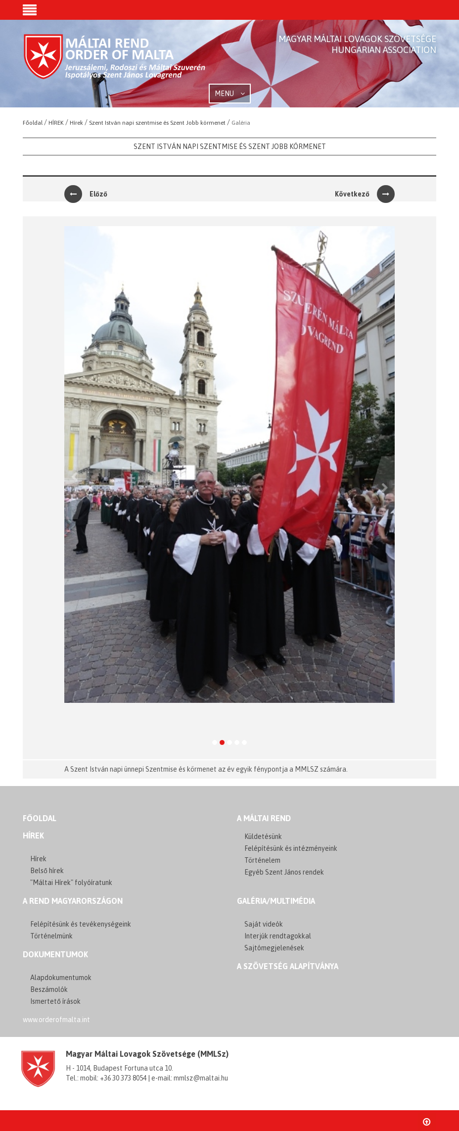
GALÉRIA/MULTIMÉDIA (276, 900)
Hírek (33, 835)
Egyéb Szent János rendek (284, 872)
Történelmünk (51, 936)
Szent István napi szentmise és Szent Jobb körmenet (230, 146)
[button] (30, 11)
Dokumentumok (55, 954)
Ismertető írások (55, 1001)
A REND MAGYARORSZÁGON (73, 900)
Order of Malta (115, 64)
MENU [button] (230, 94)
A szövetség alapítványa (287, 966)
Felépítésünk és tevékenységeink (80, 924)
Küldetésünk (263, 836)
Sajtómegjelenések (274, 948)
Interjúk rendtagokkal (277, 936)
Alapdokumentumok (61, 978)
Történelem (262, 860)
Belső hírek (47, 871)
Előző (85, 194)
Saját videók (263, 924)
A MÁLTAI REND (264, 818)
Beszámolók (49, 989)
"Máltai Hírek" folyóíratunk (71, 882)
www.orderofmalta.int (56, 1020)
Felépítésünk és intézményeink (290, 848)
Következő (365, 194)
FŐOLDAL (39, 818)
